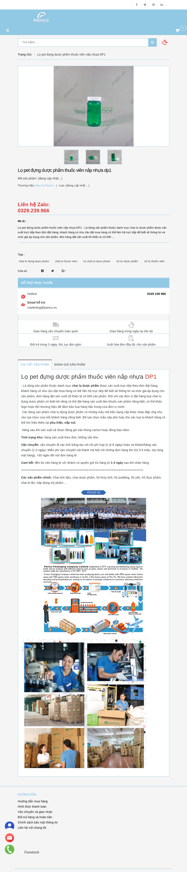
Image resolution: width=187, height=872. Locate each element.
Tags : (21, 254)
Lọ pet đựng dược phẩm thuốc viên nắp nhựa (82, 376)
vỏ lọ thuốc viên (154, 261)
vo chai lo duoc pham (96, 261)
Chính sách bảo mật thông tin (38, 822)
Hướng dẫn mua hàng (33, 801)
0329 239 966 (156, 294)
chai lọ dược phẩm (85, 385)
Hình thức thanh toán (32, 806)
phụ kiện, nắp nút (62, 422)
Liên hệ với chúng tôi (32, 827)
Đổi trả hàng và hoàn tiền (35, 817)
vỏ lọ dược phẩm (127, 261)
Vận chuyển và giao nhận (35, 812)
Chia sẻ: (23, 271)
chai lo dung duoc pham (34, 261)
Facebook (31, 852)
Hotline (32, 294)
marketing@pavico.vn (42, 307)
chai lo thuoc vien (66, 261)
